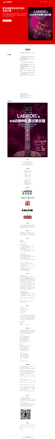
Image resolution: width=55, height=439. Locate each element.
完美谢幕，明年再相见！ (7, 20)
